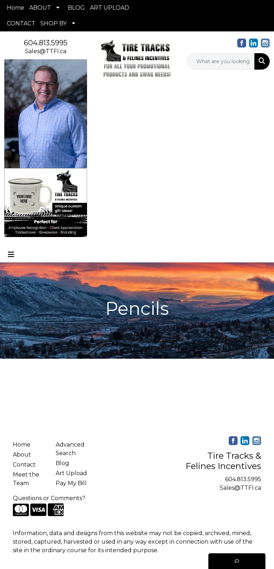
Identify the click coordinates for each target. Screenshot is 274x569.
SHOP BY (53, 23)
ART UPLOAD (109, 7)
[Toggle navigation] (11, 255)
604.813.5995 (45, 43)
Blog (62, 463)
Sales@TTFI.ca (45, 51)
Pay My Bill (71, 483)
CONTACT (21, 23)
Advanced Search (70, 449)
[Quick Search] (221, 61)
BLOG (76, 7)
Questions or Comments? (49, 498)
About (22, 454)
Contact (24, 464)
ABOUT (40, 7)
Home (15, 7)
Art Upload (71, 473)
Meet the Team (26, 479)
